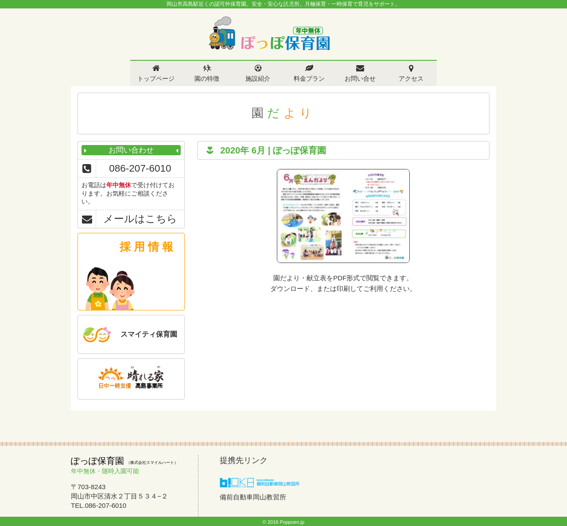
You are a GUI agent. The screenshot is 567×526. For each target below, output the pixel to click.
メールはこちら (140, 218)
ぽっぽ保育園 (269, 33)
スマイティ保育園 (148, 334)
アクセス (411, 78)
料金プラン (309, 78)
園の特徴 (206, 78)
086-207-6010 (140, 168)
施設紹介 (257, 78)
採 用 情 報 (146, 246)
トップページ (156, 78)
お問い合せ (360, 78)
